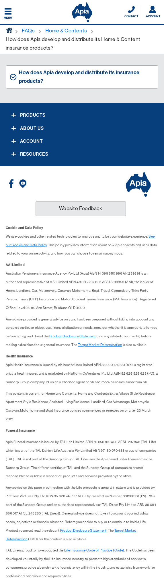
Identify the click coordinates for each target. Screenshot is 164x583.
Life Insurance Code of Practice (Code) (94, 550)
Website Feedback (80, 208)
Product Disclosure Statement (72, 336)
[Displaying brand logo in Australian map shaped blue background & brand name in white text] (82, 12)
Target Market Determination (100, 345)
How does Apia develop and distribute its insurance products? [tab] (79, 76)
